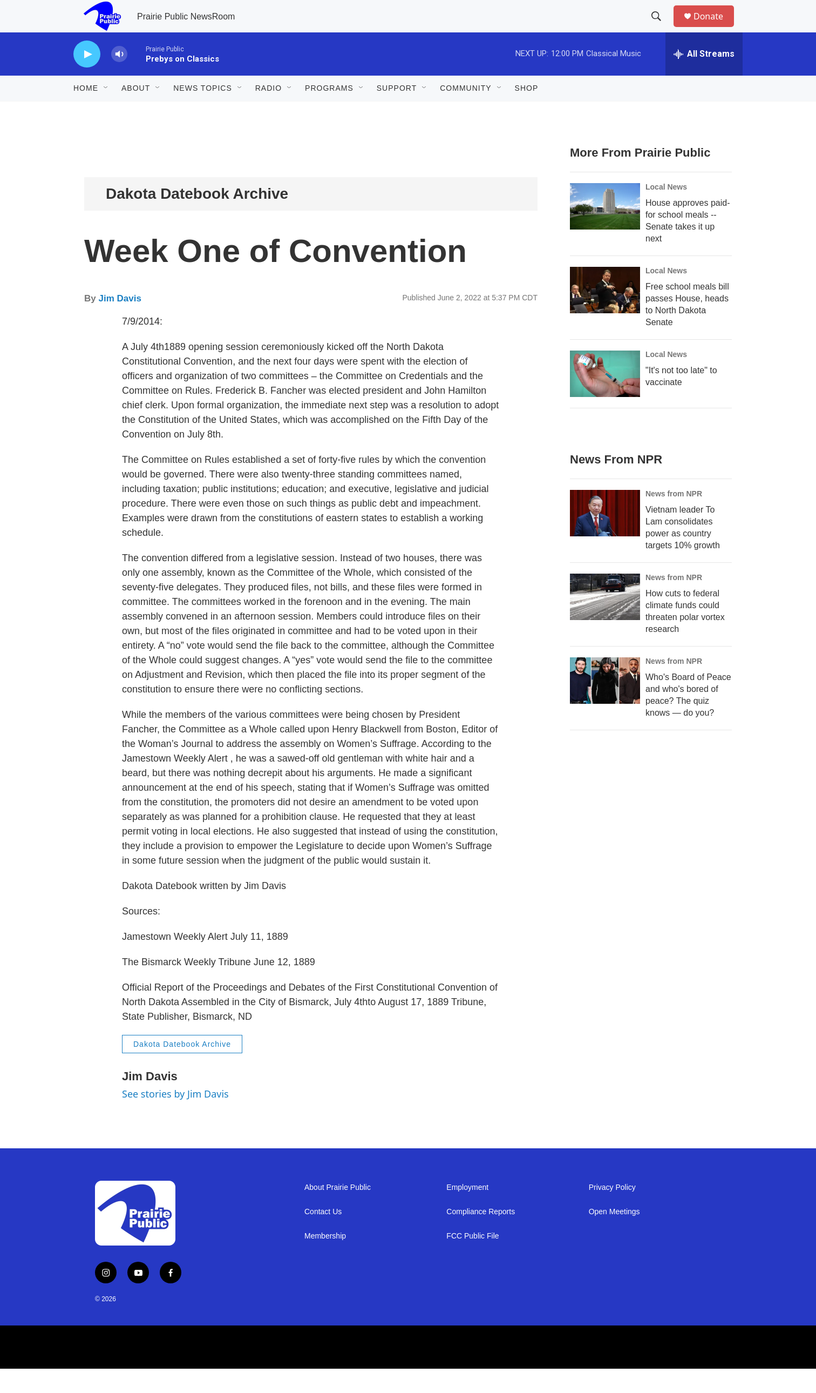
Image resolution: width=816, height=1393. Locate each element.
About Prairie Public (337, 1212)
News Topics (202, 112)
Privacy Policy (612, 1212)
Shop (527, 112)
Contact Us (323, 1236)
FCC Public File (472, 1260)
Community (465, 112)
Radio (268, 112)
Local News (666, 211)
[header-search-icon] (661, 28)
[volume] (119, 78)
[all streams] (704, 78)
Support (397, 112)
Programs (329, 112)
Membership (325, 1260)
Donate (715, 28)
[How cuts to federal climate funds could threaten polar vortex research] (605, 621)
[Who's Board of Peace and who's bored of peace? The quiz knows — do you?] (605, 705)
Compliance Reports (480, 1236)
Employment (467, 1212)
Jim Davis (119, 323)
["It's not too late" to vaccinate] (605, 398)
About (135, 112)
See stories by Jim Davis (175, 1118)
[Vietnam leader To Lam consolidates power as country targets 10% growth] (605, 537)
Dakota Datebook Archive (197, 218)
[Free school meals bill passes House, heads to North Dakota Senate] (605, 314)
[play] (87, 78)
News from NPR (673, 518)
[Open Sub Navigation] (106, 112)
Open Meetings (614, 1236)
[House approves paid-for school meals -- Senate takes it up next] (605, 230)
